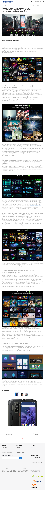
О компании (4, 447)
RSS (42, 8)
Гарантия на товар (5, 450)
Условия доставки (20, 450)
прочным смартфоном (35, 205)
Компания (4, 445)
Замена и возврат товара (7, 452)
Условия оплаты (5, 449)
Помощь (18, 447)
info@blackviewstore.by (37, 459)
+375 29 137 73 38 (36, 457)
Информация (19, 445)
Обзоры (32, 449)
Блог (32, 447)
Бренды (32, 450)
